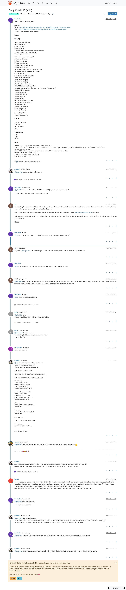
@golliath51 (26, 187)
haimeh (16, 479)
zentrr (16, 312)
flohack (16, 442)
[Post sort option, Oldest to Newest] (104, 13)
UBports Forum (19, 3)
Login (19, 578)
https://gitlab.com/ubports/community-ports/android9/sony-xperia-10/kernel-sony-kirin (45, 27)
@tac (24, 232)
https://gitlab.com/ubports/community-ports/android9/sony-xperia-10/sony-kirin (43, 29)
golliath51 (17, 169)
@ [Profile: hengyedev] (18, 172)
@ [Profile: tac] (16, 235)
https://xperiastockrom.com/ (83, 212)
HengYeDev (17, 19)
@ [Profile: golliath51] (18, 190)
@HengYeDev (25, 169)
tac (15, 204)
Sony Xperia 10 (13, 14)
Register (13, 578)
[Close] (115, 563)
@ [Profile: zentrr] (16, 363)
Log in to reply (112, 14)
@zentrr (26, 347)
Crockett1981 (18, 347)
